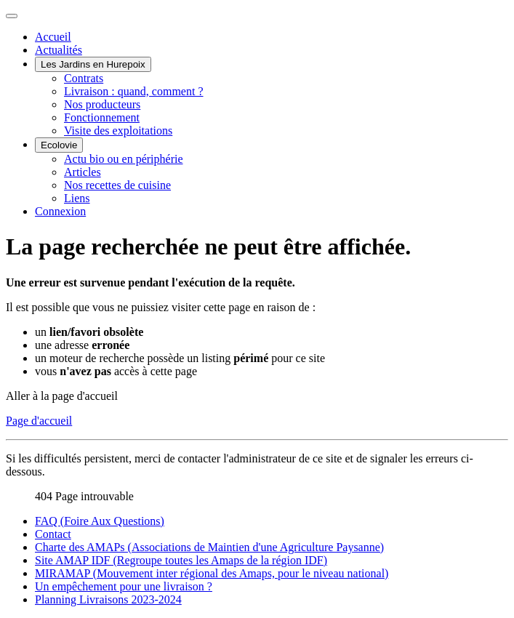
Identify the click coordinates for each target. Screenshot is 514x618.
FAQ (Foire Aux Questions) (99, 521)
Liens (77, 198)
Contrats (83, 78)
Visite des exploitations (118, 130)
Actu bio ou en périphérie (123, 159)
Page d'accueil (39, 420)
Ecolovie (59, 145)
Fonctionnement (102, 117)
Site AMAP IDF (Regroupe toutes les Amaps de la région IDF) (181, 560)
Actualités (58, 50)
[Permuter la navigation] (11, 16)
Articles (82, 172)
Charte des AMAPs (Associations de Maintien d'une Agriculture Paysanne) (209, 547)
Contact (53, 534)
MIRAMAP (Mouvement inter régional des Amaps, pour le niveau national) (211, 573)
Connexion (60, 211)
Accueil (53, 37)
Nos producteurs (102, 104)
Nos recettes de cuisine (117, 185)
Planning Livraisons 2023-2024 (108, 599)
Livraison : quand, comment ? (134, 91)
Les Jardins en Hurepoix (93, 64)
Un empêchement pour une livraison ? (123, 586)
